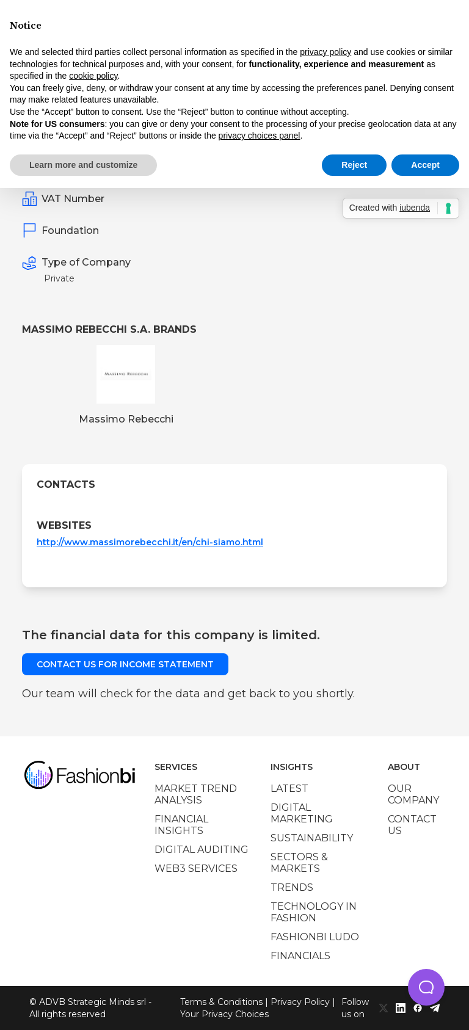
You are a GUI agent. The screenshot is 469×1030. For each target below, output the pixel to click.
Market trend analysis (196, 794)
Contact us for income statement (125, 664)
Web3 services (196, 868)
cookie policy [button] (93, 76)
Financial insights (181, 824)
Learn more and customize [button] (83, 165)
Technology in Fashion (314, 912)
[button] (426, 987)
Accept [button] (425, 165)
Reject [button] (354, 165)
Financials (300, 956)
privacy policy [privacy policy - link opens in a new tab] (325, 52)
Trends (292, 887)
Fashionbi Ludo (315, 937)
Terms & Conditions (221, 1001)
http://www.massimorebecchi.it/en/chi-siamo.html (150, 542)
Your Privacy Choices (224, 1014)
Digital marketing (302, 813)
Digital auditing (202, 849)
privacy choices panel (259, 135)
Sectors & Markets (299, 862)
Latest (289, 788)
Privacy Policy (300, 1001)
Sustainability (312, 838)
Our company (413, 794)
